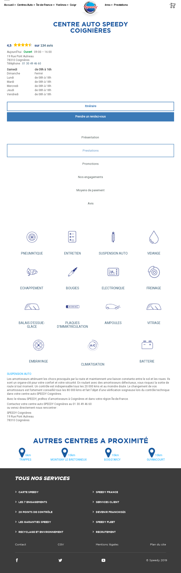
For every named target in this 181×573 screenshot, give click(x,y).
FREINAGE (154, 275)
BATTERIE (147, 348)
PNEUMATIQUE (32, 240)
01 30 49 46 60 (31, 63)
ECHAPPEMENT (32, 275)
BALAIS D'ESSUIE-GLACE (32, 311)
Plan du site (158, 544)
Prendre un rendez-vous (90, 116)
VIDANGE (154, 240)
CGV (61, 544)
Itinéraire (90, 106)
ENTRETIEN (72, 240)
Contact (20, 544)
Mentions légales (107, 544)
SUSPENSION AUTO (113, 240)
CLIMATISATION (93, 349)
